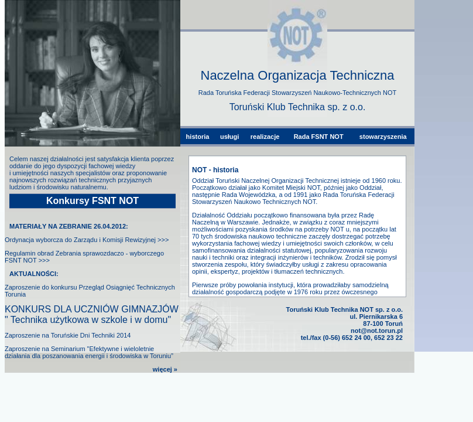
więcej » (165, 369)
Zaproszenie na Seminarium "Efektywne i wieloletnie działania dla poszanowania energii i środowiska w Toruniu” (89, 352)
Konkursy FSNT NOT (92, 201)
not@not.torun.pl (377, 330)
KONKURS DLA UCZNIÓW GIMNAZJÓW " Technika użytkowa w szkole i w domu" (92, 314)
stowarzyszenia (383, 136)
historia (198, 136)
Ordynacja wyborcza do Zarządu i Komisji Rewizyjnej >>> (87, 239)
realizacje (265, 136)
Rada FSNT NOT (319, 136)
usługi (229, 136)
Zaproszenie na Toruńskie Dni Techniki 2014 (68, 335)
